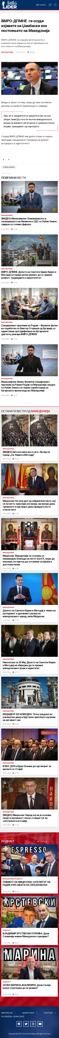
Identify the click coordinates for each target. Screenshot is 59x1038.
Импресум (7, 1013)
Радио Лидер (9, 5)
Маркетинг (28, 1013)
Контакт (48, 1013)
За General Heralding (12, 1016)
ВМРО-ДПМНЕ (10, 167)
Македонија (7, 52)
